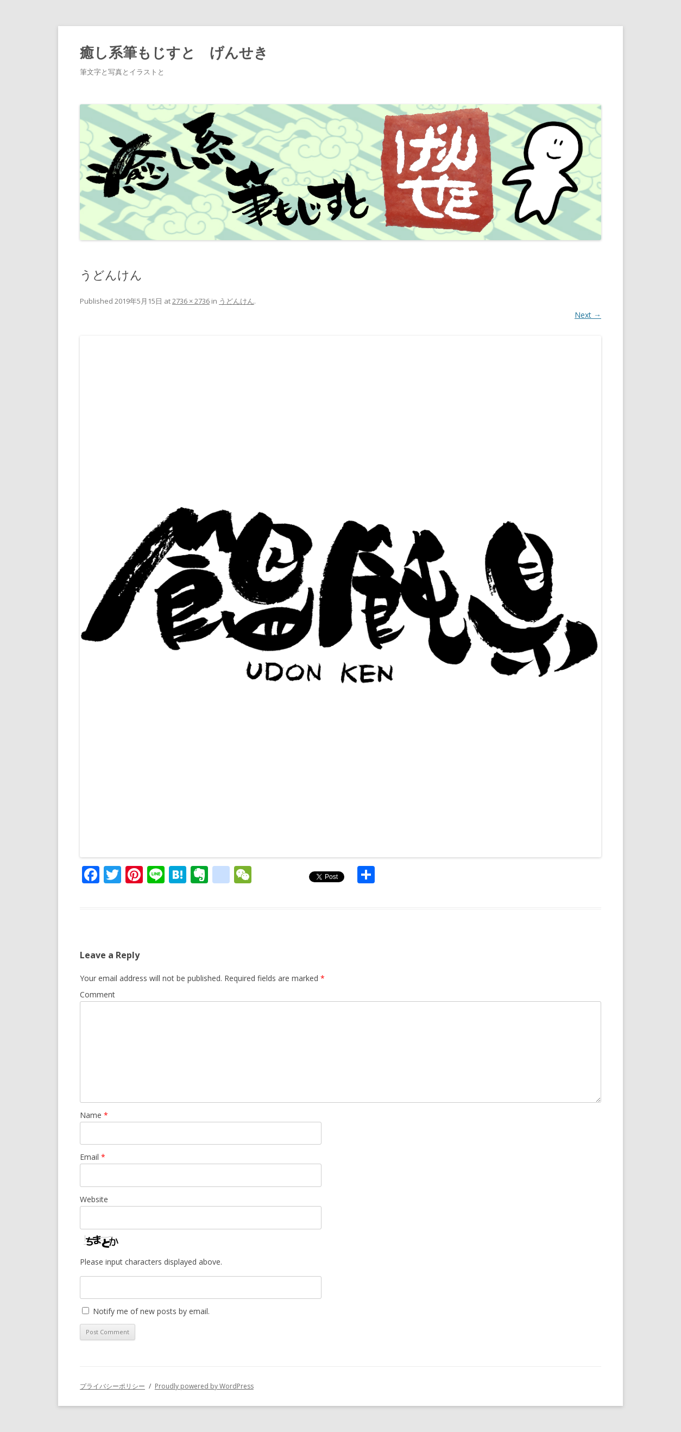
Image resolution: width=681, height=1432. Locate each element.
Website (94, 1199)
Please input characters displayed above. (151, 1262)
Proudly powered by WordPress (204, 1386)
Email (92, 1157)
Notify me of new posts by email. (151, 1311)
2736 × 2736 (191, 301)
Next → (588, 315)
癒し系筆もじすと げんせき (174, 52)
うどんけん (236, 301)
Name (94, 1115)
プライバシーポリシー (112, 1386)
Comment (97, 994)
